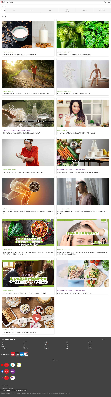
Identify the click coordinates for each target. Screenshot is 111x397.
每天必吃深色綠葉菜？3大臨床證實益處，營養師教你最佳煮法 (74, 54)
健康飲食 (59, 52)
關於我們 (90, 348)
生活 (67, 346)
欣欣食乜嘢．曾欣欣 (66, 52)
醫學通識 (5, 52)
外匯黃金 (90, 344)
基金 (24, 346)
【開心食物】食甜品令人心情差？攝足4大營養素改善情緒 (19, 332)
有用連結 (50, 393)
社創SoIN (47, 348)
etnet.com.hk (10, 339)
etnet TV (25, 342)
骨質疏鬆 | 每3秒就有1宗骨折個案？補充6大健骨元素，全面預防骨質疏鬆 (23, 172)
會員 (67, 348)
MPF (46, 346)
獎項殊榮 (68, 393)
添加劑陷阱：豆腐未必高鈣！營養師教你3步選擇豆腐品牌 (73, 293)
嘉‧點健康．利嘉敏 (66, 249)
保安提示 (39, 393)
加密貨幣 (3, 346)
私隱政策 (29, 393)
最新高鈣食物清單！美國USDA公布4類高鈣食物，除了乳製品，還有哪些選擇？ (79, 172)
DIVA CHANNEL (6, 130)
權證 (2, 344)
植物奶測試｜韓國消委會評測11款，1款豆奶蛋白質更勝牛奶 (19, 54)
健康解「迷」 (11, 52)
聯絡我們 (19, 393)
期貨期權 (90, 342)
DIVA (89, 346)
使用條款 (34, 393)
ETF (24, 344)
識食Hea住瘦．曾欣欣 (25, 130)
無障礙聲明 (55, 393)
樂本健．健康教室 (12, 169)
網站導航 (44, 393)
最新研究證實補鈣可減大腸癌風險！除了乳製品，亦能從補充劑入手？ (22, 133)
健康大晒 (10, 249)
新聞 (46, 342)
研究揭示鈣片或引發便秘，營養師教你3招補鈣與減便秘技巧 (73, 93)
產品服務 (8, 393)
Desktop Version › (5, 385)
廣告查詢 (13, 393)
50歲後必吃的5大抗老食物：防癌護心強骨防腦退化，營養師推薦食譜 (76, 133)
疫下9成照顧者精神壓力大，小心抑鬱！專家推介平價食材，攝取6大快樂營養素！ (25, 293)
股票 (67, 342)
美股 (46, 344)
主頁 (2, 342)
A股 (67, 344)
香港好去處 (25, 348)
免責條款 (24, 393)
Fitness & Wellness (15, 130)
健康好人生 (4, 348)
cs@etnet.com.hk (22, 390)
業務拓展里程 (62, 393)
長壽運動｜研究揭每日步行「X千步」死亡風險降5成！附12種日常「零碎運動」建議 (26, 93)
